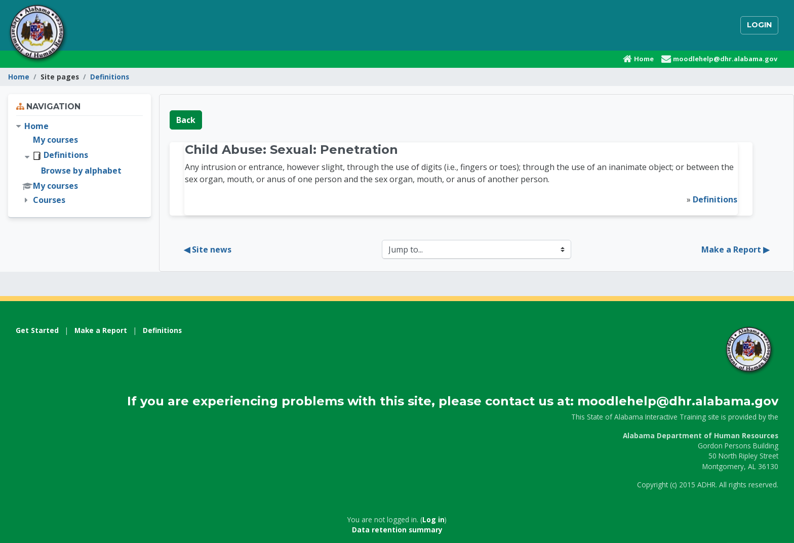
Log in (433, 519)
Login (759, 24)
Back (185, 120)
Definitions (109, 76)
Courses (49, 199)
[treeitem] (79, 163)
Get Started (37, 330)
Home (18, 76)
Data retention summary (397, 529)
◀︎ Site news (207, 249)
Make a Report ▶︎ (735, 249)
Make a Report (100, 330)
